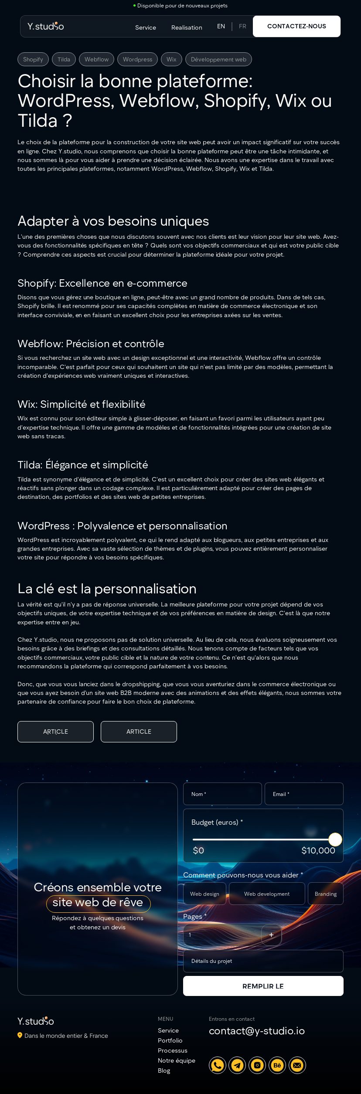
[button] (271, 935)
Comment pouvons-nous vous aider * (243, 874)
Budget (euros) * (217, 822)
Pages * (195, 916)
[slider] (335, 840)
